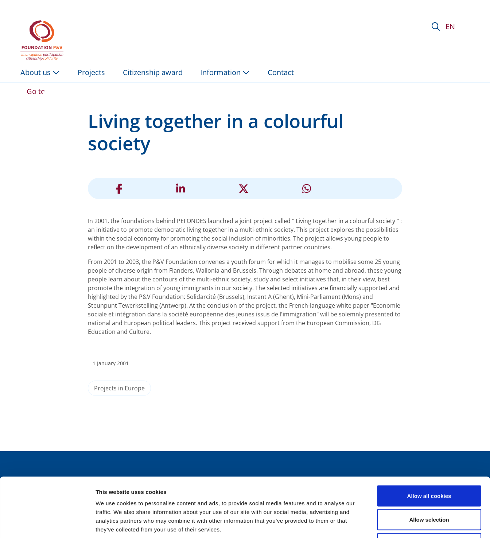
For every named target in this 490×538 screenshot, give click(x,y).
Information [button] (225, 72)
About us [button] (40, 72)
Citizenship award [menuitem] (153, 72)
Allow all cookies (429, 442)
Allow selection (429, 466)
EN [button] (450, 26)
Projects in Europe (119, 388)
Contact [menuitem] (281, 72)
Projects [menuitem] (91, 72)
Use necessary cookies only (429, 490)
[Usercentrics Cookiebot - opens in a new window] (47, 523)
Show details (383, 524)
